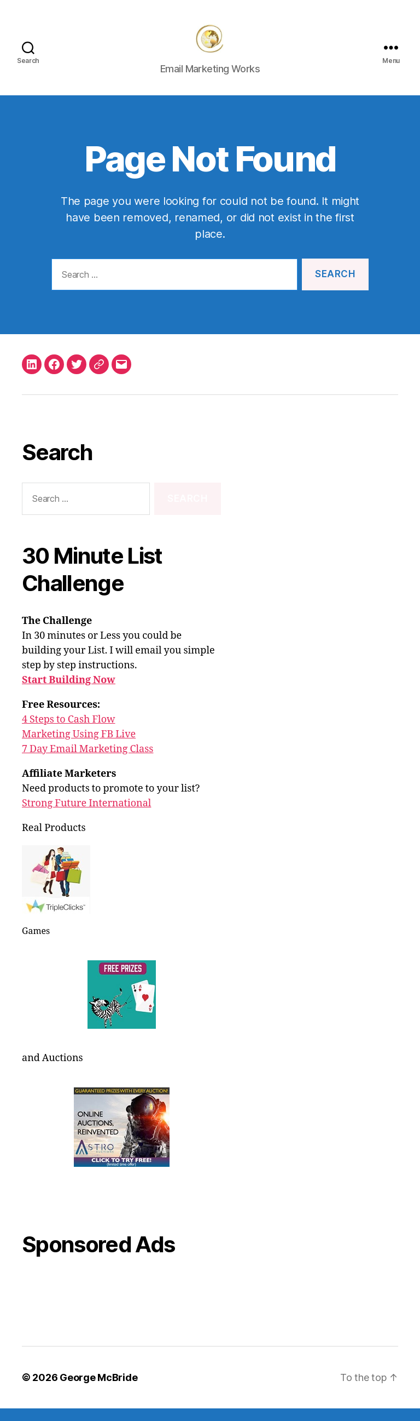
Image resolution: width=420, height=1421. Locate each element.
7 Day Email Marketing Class (87, 761)
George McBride (98, 1390)
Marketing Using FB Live (79, 747)
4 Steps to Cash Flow (68, 732)
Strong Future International (86, 816)
